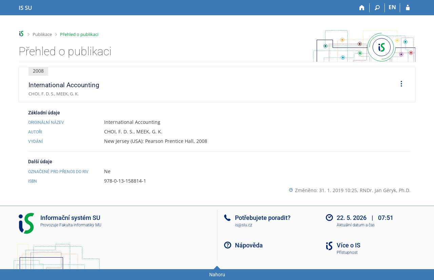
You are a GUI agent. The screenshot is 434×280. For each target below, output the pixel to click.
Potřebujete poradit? (263, 217)
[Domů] (362, 7)
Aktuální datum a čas (356, 225)
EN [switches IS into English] (392, 7)
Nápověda (249, 245)
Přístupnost (347, 252)
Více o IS (348, 245)
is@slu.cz (243, 225)
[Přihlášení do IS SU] (407, 7)
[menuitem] (399, 85)
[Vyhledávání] (377, 7)
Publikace (42, 34)
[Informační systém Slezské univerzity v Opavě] (25, 7)
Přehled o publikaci (79, 34)
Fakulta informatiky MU (80, 225)
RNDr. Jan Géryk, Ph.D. (385, 190)
